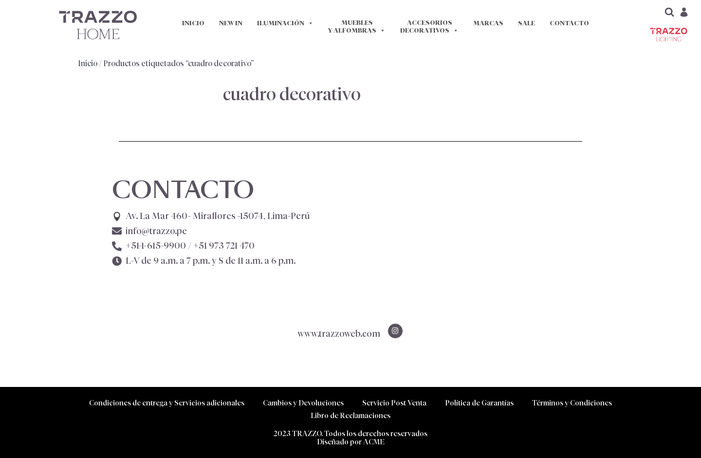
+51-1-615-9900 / (190, 246)
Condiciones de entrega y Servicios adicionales (166, 403)
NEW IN (230, 23)
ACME (374, 442)
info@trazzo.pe (156, 231)
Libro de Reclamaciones (350, 415)
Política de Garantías (479, 403)
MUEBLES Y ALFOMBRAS (357, 27)
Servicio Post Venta (394, 403)
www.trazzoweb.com (338, 334)
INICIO (193, 23)
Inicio (87, 63)
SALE (526, 23)
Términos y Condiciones (572, 403)
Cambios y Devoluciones (303, 403)
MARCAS (488, 23)
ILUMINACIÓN (285, 23)
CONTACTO (569, 23)
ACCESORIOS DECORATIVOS (429, 27)
